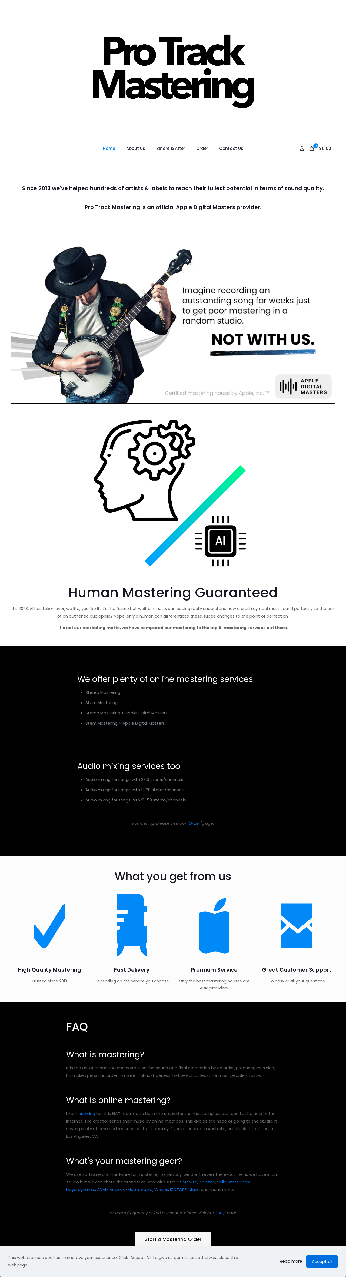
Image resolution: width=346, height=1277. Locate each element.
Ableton (207, 1209)
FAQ (221, 1240)
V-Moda (131, 1216)
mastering (84, 1140)
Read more (291, 1261)
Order (194, 823)
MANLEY (190, 1209)
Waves (161, 1216)
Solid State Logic (234, 1209)
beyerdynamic (80, 1216)
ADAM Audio (109, 1216)
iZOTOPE (178, 1216)
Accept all (322, 1261)
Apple (146, 1216)
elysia (194, 1216)
